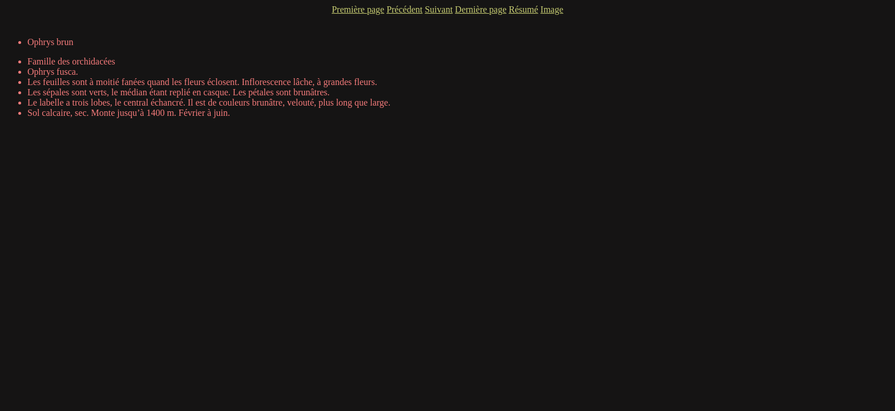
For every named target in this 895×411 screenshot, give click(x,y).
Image (552, 9)
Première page (358, 9)
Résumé (523, 9)
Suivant (439, 9)
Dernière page (480, 9)
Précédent (404, 9)
